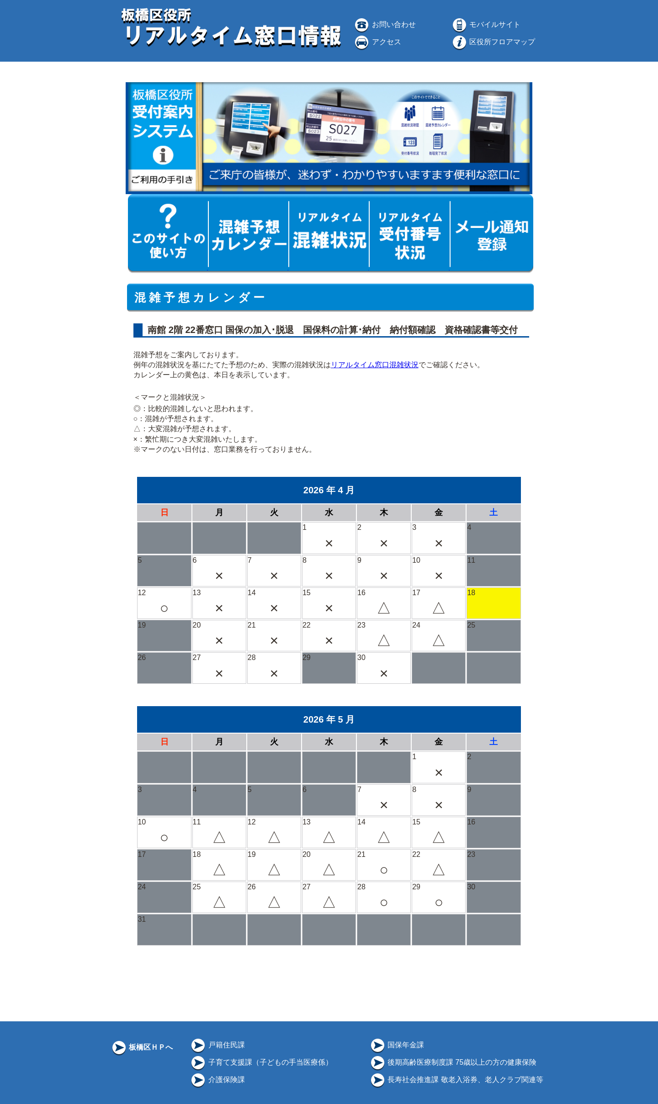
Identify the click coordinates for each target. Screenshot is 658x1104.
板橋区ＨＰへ (142, 1047)
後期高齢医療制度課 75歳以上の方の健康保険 (453, 1062)
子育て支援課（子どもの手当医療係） (261, 1062)
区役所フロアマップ (493, 42)
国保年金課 (396, 1045)
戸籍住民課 (217, 1045)
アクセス (377, 42)
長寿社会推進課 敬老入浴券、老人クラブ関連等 (456, 1079)
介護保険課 (217, 1079)
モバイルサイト (485, 24)
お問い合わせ (384, 24)
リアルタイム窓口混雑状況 (375, 365)
